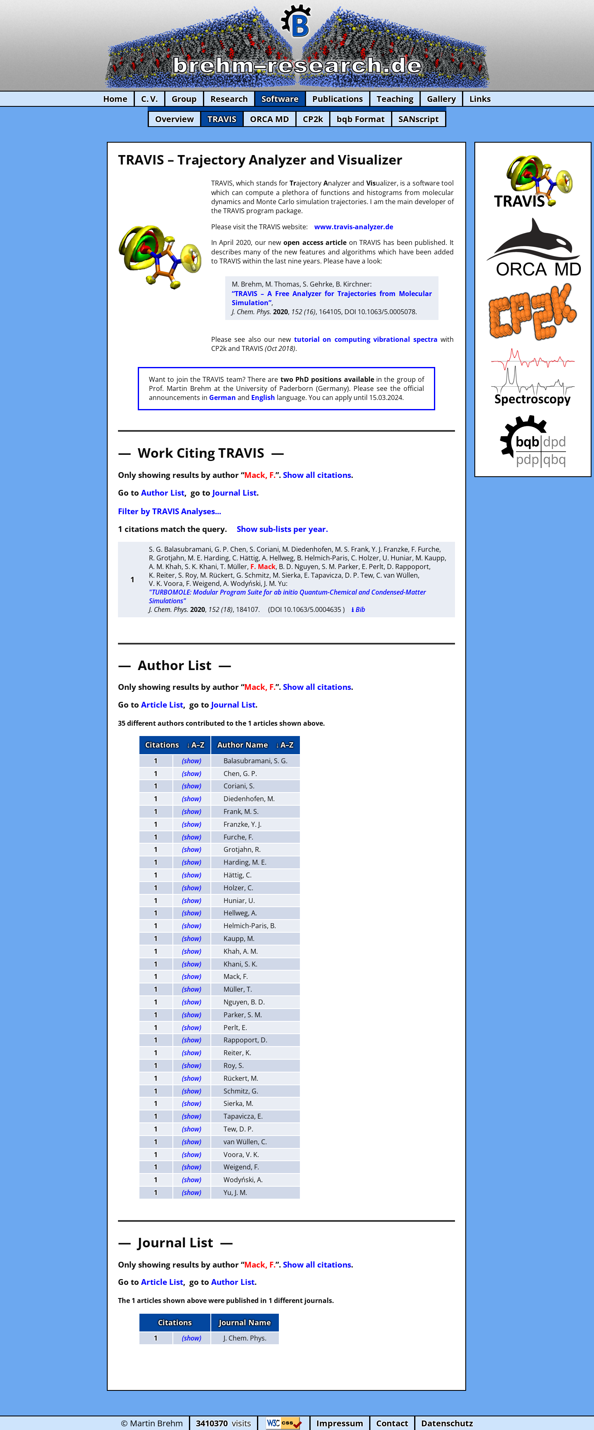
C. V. (149, 98)
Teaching (395, 98)
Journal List (234, 492)
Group (184, 98)
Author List (162, 492)
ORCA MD (269, 119)
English (263, 397)
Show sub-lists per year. (282, 529)
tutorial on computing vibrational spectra (366, 339)
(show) (191, 760)
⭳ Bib (358, 609)
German (222, 397)
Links (480, 98)
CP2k (313, 119)
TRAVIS (221, 119)
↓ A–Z (195, 745)
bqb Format (361, 119)
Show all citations (317, 475)
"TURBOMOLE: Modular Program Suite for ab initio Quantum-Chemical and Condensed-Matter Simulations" (287, 596)
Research (229, 98)
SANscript (418, 119)
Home (115, 98)
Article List (162, 704)
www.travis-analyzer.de (353, 226)
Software (280, 98)
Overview (174, 119)
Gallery (441, 98)
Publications (337, 98)
